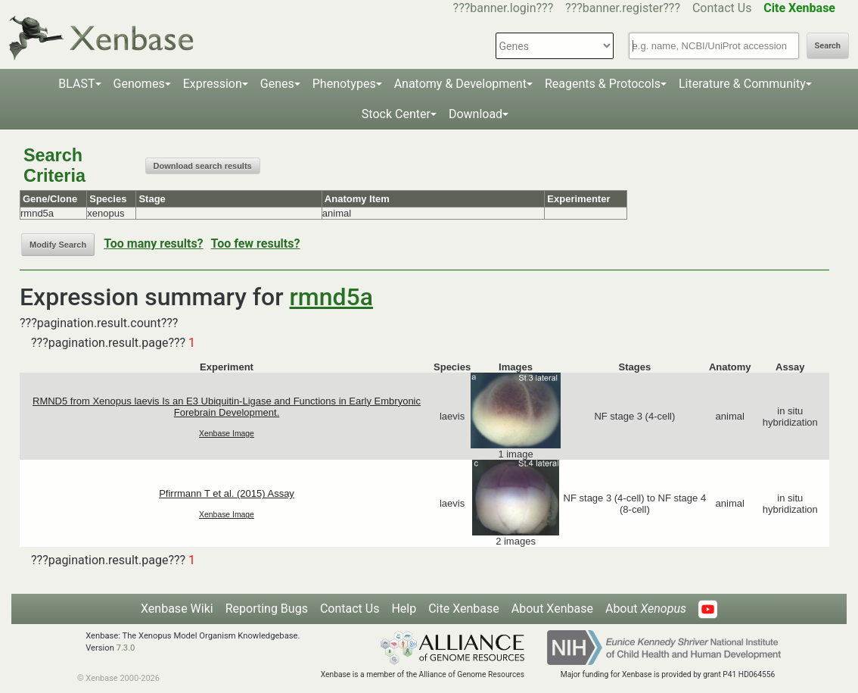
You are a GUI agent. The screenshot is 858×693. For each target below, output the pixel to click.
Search (828, 46)
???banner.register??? (622, 8)
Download (475, 114)
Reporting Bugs (266, 608)
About (645, 608)
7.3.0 (126, 648)
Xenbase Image (226, 433)
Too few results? (255, 243)
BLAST (76, 83)
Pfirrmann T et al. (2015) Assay (226, 493)
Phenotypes (344, 83)
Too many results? (153, 243)
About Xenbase (552, 608)
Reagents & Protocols (603, 83)
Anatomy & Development (460, 83)
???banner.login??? (503, 8)
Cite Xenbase (463, 608)
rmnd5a (331, 297)
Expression (212, 83)
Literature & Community (742, 83)
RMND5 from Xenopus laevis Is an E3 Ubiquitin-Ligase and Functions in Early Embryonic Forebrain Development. (227, 406)
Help (403, 608)
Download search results (203, 165)
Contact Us (722, 8)
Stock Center (396, 114)
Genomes (139, 83)
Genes (277, 83)
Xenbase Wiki (177, 608)
